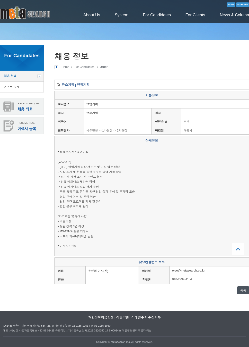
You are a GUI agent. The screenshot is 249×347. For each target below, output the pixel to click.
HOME (231, 4)
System (121, 15)
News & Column (234, 15)
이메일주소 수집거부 (146, 317)
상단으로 (238, 249)
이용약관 (122, 317)
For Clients (195, 15)
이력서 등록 (11, 87)
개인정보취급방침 (101, 317)
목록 (243, 290)
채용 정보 (10, 76)
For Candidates (157, 15)
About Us (91, 15)
